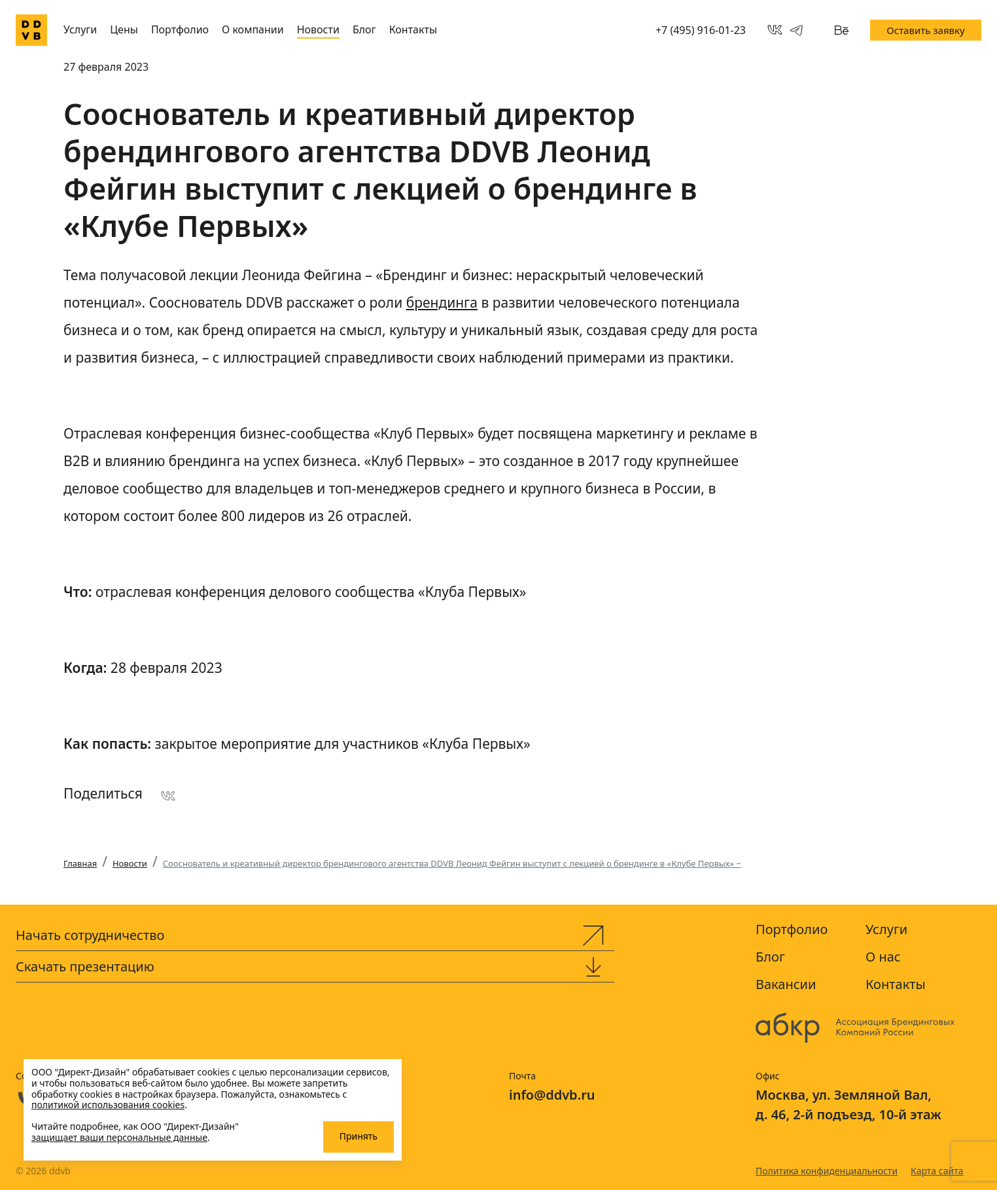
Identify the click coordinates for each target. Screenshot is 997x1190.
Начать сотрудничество (90, 935)
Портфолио (180, 29)
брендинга (442, 302)
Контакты (413, 29)
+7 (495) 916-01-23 (701, 30)
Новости (318, 29)
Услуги (80, 29)
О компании (253, 29)
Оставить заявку (925, 30)
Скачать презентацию (85, 966)
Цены (124, 29)
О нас (883, 956)
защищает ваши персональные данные (119, 1137)
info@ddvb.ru (552, 1095)
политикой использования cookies (107, 1104)
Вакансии (786, 984)
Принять (358, 1136)
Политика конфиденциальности (827, 1170)
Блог (364, 29)
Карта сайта (937, 1170)
